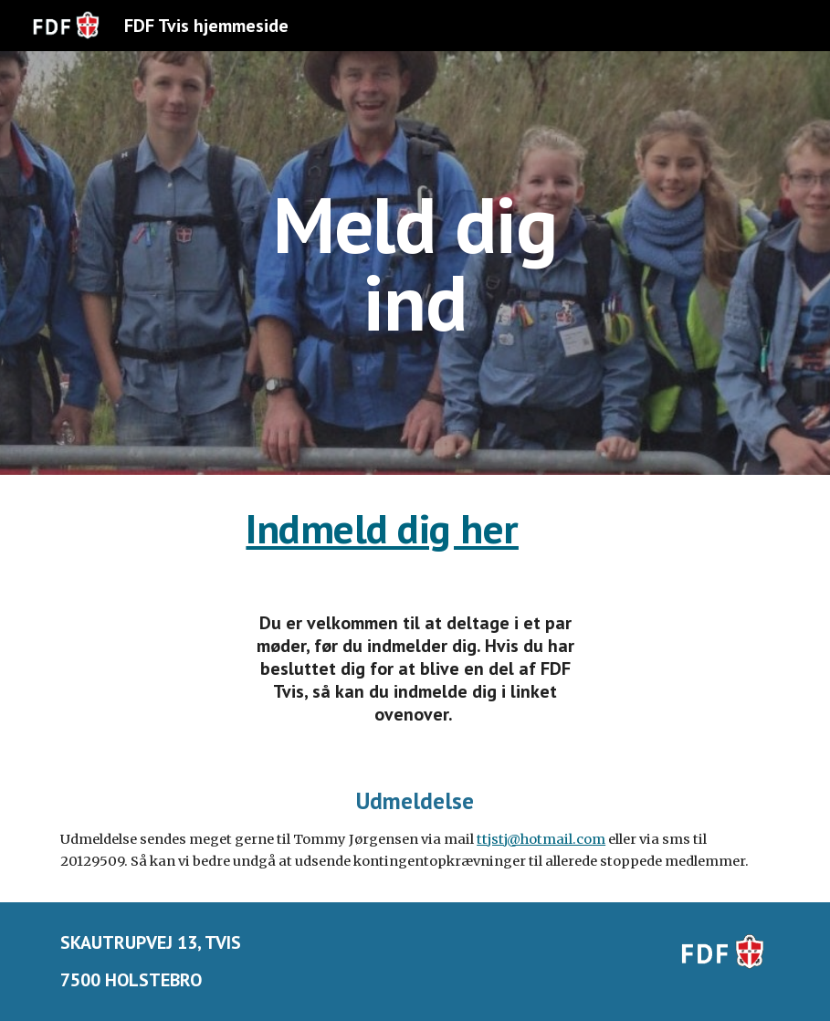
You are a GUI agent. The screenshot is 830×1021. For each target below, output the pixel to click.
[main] (414, 263)
